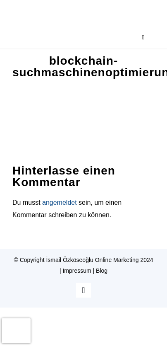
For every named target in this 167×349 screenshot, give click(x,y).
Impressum (76, 270)
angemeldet (59, 202)
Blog (101, 270)
